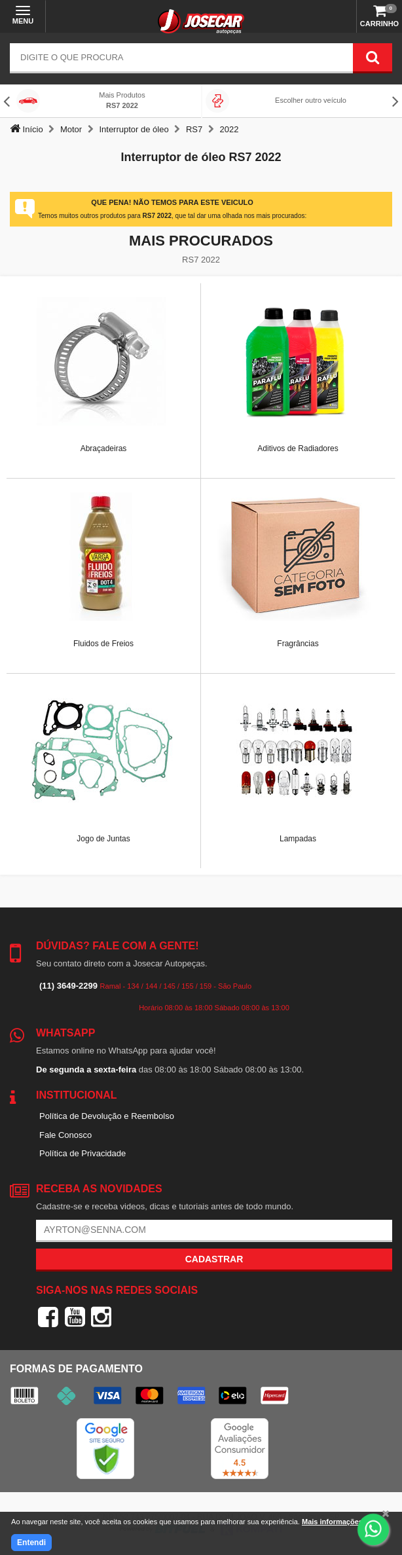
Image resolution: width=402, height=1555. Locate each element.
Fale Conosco (65, 1135)
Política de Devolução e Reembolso (106, 1116)
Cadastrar (214, 1259)
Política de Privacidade (82, 1153)
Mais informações (332, 1522)
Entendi (31, 1542)
